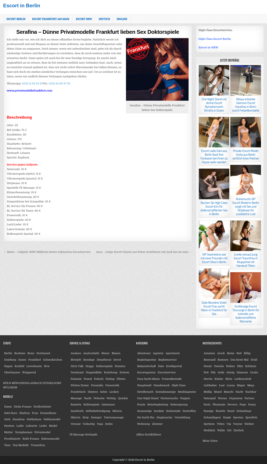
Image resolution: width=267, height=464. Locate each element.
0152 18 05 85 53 (32, 83)
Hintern (93, 391)
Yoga (100, 423)
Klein (228, 378)
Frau (35, 413)
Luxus (231, 385)
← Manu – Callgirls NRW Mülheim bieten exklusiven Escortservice (47, 251)
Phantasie (219, 404)
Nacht (239, 391)
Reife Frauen (31, 438)
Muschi (228, 391)
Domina (120, 366)
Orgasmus (235, 398)
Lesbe (43, 425)
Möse (206, 440)
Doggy (90, 366)
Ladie (20, 425)
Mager (241, 385)
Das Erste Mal (239, 359)
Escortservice (167, 372)
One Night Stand (148, 398)
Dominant (77, 372)
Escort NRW (84, 19)
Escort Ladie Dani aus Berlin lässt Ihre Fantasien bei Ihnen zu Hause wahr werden (214, 156)
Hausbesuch (162, 385)
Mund (218, 391)
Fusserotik (112, 385)
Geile (221, 372)
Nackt (88, 398)
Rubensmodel (50, 438)
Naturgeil (210, 398)
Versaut (76, 423)
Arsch (221, 353)
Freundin (97, 385)
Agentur (158, 353)
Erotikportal (174, 366)
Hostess (9, 425)
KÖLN (7, 383)
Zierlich (238, 430)
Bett (239, 353)
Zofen (109, 423)
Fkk (213, 372)
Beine (230, 353)
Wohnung (143, 423)
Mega (250, 385)
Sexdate (159, 411)
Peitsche (99, 398)
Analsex (76, 353)
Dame (8, 406)
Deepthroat (104, 359)
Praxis (141, 404)
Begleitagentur (146, 359)
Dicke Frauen (22, 406)
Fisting (110, 378)
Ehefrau (24, 413)
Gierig (230, 372)
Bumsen (223, 359)
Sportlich (251, 417)
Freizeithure (48, 413)
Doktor (230, 366)
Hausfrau (19, 419)
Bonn (30, 353)
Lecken (114, 391)
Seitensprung (179, 404)
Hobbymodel (52, 419)
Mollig (208, 391)
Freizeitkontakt (172, 378)
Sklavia (117, 411)
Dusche (219, 366)
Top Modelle (21, 445)
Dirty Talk (77, 366)
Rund (230, 411)
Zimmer (157, 423)
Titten (220, 423)
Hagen (8, 366)
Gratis (254, 372)
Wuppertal (29, 372)
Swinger (96, 417)
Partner (249, 398)
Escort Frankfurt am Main (50, 19)
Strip (85, 417)
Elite (240, 366)
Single (227, 417)
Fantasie (76, 378)
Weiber (249, 423)
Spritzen (209, 423)
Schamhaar (244, 411)
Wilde (221, 430)
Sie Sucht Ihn (146, 417)
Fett (206, 372)
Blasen (116, 353)
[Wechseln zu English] (122, 19)
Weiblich (209, 430)
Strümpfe (91, 434)
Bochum (19, 353)
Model (53, 425)
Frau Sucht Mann (148, 378)
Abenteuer (144, 353)
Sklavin (76, 417)
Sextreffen (189, 411)
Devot (117, 359)
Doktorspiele (104, 366)
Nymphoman (23, 432)
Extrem (124, 372)
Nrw (47, 366)
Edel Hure (10, 413)
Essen (22, 359)
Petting (111, 398)
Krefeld (19, 366)
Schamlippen (212, 417)
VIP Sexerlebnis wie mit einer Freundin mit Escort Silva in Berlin (214, 258)
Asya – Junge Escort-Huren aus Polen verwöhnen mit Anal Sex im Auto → (144, 251)
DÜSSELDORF (52, 383)
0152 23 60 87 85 (59, 83)
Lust (222, 385)
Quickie (123, 398)
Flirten (121, 378)
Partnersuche (169, 398)
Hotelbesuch (145, 391)
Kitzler (218, 378)
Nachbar (250, 391)
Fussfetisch (78, 391)
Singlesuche (165, 417)
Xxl (229, 430)
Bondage (88, 359)
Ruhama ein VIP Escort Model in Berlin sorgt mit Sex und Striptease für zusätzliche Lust (245, 206)
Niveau (222, 398)
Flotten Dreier (80, 385)
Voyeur (238, 423)
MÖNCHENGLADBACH (27, 383)
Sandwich (77, 411)
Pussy (252, 404)
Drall (254, 359)
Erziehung (110, 372)
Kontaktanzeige (166, 391)
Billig (247, 353)
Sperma (238, 417)
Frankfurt (34, 359)
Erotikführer (153, 434)
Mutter (8, 432)
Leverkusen (34, 366)
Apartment (173, 353)
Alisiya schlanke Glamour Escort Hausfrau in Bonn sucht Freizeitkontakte (245, 104)
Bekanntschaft (146, 366)
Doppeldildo (94, 372)
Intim (103, 391)
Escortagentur (146, 372)
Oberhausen (12, 372)
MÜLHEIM (10, 387)
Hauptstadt (144, 385)
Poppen (185, 398)
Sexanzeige (144, 411)
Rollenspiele (91, 404)
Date (161, 366)
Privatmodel (42, 432)
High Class (178, 385)
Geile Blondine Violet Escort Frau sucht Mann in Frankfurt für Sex (214, 308)
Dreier (208, 366)
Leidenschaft (242, 378)
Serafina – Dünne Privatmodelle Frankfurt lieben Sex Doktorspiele (97, 32)
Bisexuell (209, 359)
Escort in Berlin (21, 5)
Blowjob (76, 359)
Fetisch (98, 378)
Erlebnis (250, 366)
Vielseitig (89, 423)
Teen (7, 445)
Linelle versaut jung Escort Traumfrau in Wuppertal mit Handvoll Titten (246, 260)
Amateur (209, 353)
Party (207, 404)
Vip (229, 423)
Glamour (242, 372)
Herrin (208, 378)
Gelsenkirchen (52, 359)
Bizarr (106, 353)
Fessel (88, 378)
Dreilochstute (42, 406)
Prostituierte (12, 438)
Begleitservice (167, 359)
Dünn (214, 440)
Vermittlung (182, 417)
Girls (7, 419)
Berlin (8, 353)
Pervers (232, 404)
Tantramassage (114, 417)
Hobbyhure (34, 419)
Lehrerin (31, 425)
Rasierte (76, 404)
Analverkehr (91, 353)
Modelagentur (187, 391)
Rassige (209, 411)
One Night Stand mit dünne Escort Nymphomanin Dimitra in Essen (214, 104)
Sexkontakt (173, 411)
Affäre (140, 434)
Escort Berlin (15, 19)
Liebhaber (210, 385)
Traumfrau (38, 445)
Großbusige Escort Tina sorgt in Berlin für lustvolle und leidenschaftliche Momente (245, 313)
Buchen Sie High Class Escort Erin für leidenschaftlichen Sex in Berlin (214, 208)
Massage (76, 398)
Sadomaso (108, 404)
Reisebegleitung (157, 404)
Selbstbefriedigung (98, 411)
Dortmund (43, 353)
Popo (243, 404)
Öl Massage (77, 434)
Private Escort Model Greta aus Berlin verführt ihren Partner (245, 154)
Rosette (220, 411)
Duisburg (10, 359)
